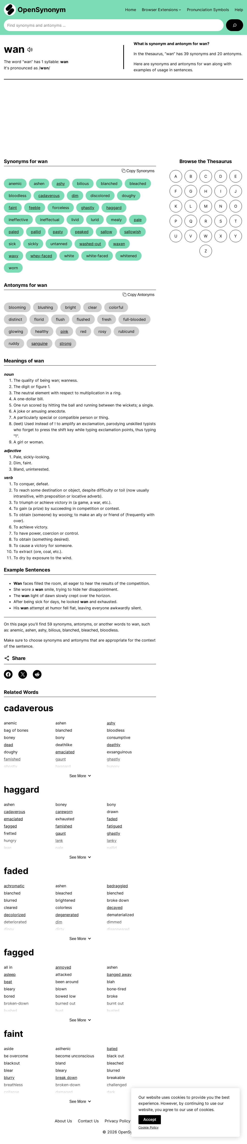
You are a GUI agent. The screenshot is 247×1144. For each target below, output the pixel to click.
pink (64, 331)
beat (8, 981)
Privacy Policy (117, 1120)
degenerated (67, 914)
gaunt (60, 833)
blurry (9, 1077)
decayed (115, 907)
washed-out (90, 243)
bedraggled (117, 885)
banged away (119, 974)
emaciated (65, 752)
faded (112, 818)
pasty (58, 231)
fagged (10, 826)
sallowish (132, 231)
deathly (113, 744)
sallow (106, 231)
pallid (36, 231)
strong (65, 343)
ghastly (87, 207)
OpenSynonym (42, 10)
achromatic (14, 885)
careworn (64, 811)
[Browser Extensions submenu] (161, 9)
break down (66, 1077)
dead (8, 744)
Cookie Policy (148, 1130)
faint (13, 207)
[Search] (234, 25)
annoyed (63, 967)
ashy (60, 183)
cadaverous (49, 195)
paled (14, 231)
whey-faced (41, 255)
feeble (34, 207)
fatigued (114, 826)
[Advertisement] (123, 119)
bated (112, 1048)
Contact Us (88, 1120)
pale (138, 219)
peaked (82, 231)
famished (63, 826)
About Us (63, 1120)
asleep (10, 974)
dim (75, 195)
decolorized (15, 914)
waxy (13, 255)
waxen (119, 243)
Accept (149, 1122)
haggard (114, 207)
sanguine (39, 343)
